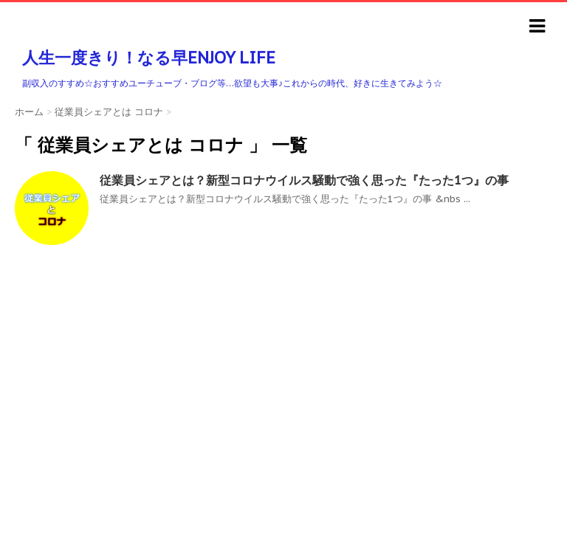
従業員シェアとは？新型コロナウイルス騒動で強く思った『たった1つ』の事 (304, 180)
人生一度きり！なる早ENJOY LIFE (148, 57)
